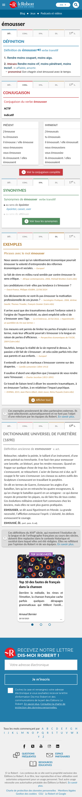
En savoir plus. (66, 416)
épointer (11, 209)
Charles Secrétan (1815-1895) (40, 377)
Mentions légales (67, 790)
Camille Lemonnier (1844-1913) (33, 366)
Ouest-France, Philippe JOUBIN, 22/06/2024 (27, 289)
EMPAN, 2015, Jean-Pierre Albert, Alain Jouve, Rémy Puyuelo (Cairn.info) (40, 392)
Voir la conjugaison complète (43, 172)
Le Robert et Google (55, 793)
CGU (41, 793)
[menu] (4, 5)
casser (21, 209)
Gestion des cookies (26, 793)
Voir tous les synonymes (43, 221)
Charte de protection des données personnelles (31, 790)
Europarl (40, 268)
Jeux (32, 13)
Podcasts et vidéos (51, 13)
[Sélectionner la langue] (63, 5)
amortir (31, 68)
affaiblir (20, 68)
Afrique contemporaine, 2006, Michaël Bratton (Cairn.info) (50, 278)
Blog (22, 13)
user (28, 209)
